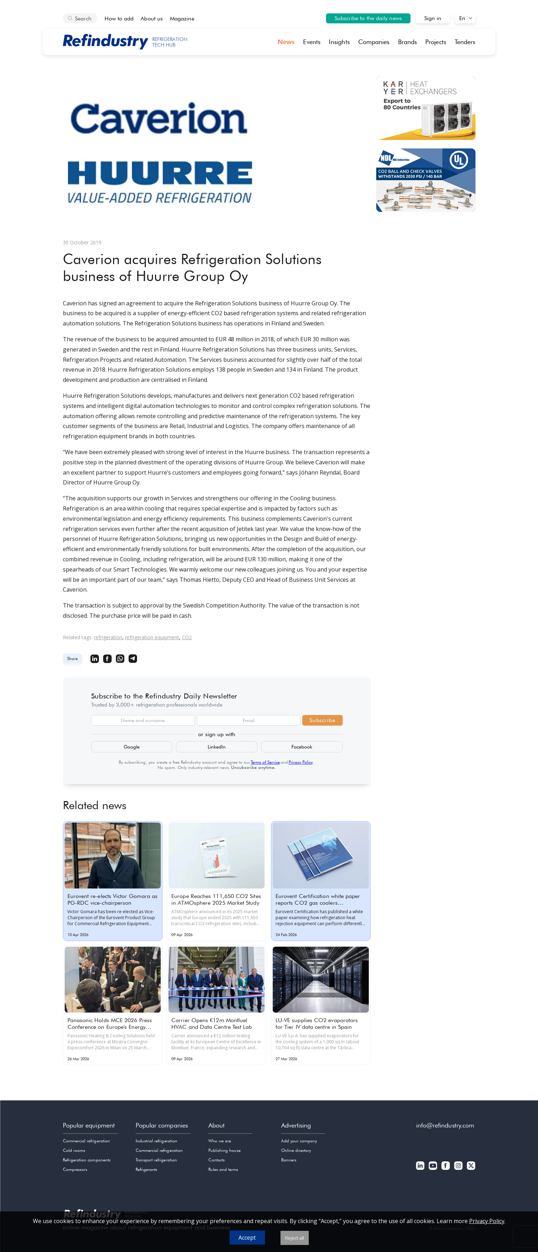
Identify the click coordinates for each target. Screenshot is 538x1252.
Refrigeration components (87, 1159)
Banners (288, 1159)
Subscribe (322, 720)
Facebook (301, 747)
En (462, 18)
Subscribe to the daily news (368, 18)
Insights (339, 41)
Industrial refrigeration (156, 1140)
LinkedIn (217, 747)
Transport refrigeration (156, 1159)
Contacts (216, 1159)
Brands (407, 41)
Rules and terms (223, 1169)
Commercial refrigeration (86, 1140)
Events (311, 41)
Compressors (75, 1169)
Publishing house (224, 1150)
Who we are (219, 1140)
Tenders (465, 41)
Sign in (433, 18)
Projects (435, 41)
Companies (374, 41)
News (286, 41)
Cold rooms (74, 1150)
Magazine (182, 18)
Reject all (294, 1238)
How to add (119, 18)
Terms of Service (265, 762)
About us (152, 18)
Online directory (296, 1150)
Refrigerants (147, 1169)
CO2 (187, 637)
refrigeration (108, 637)
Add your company (299, 1140)
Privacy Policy (301, 762)
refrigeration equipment (152, 637)
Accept (247, 1237)
